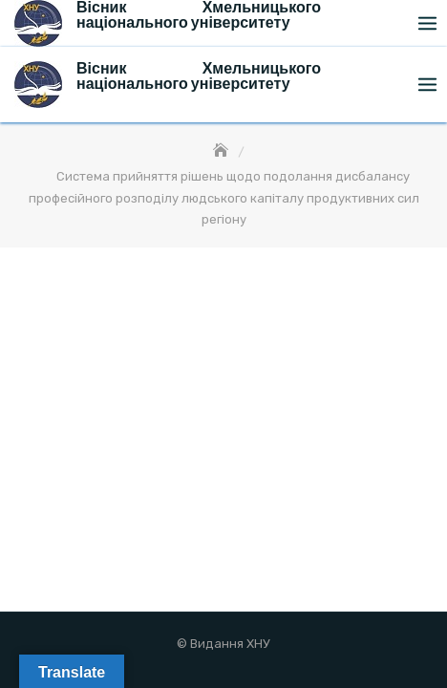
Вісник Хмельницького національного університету (198, 76)
